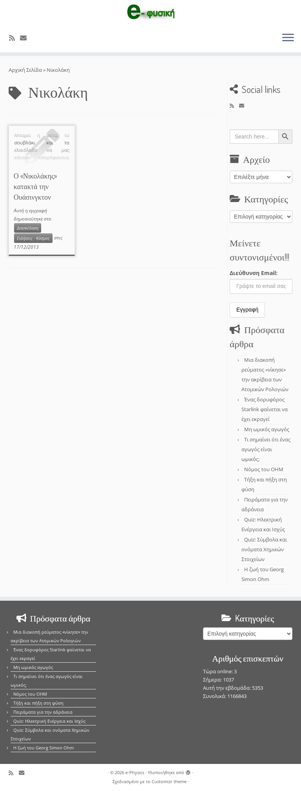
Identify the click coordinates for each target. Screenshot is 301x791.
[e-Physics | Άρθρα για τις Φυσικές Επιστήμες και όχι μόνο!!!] (150, 13)
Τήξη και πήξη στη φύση (38, 703)
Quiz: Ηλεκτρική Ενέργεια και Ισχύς (49, 721)
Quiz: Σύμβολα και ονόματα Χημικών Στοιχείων (264, 549)
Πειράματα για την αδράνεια (43, 712)
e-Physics (134, 772)
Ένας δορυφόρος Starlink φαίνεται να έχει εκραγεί (264, 409)
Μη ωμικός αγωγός (266, 429)
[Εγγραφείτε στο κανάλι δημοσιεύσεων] (14, 37)
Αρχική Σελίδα (26, 69)
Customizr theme (169, 781)
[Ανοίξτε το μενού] (288, 38)
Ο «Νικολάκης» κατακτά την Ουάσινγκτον (35, 186)
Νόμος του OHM (263, 469)
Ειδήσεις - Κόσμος (33, 238)
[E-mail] (26, 37)
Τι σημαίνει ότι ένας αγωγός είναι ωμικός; (265, 449)
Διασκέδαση (27, 228)
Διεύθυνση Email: (253, 273)
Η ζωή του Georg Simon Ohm (43, 748)
